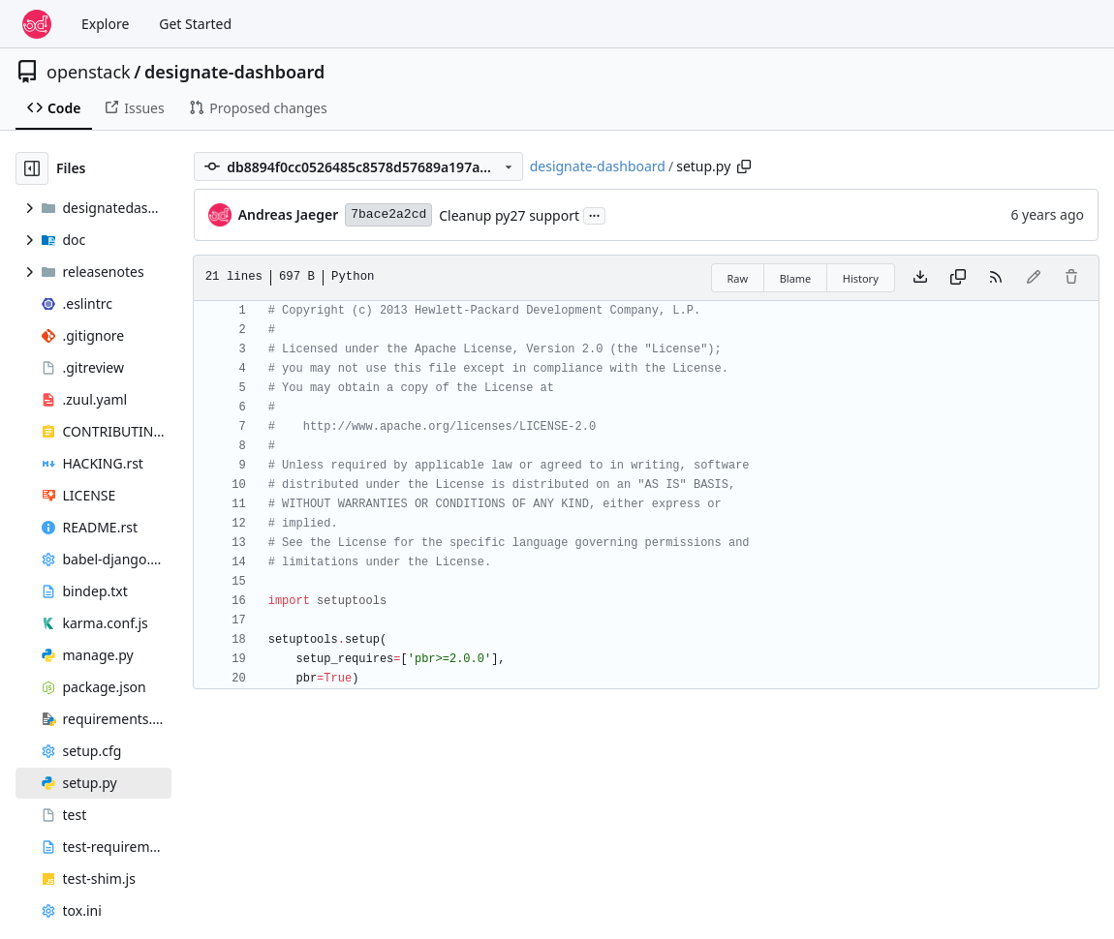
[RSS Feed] (995, 277)
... (595, 214)
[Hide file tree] (31, 168)
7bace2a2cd (388, 214)
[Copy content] (958, 277)
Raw (738, 278)
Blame (796, 278)
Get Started (195, 24)
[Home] (37, 24)
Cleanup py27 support (509, 215)
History (861, 278)
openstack (88, 71)
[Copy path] (744, 166)
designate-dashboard (234, 71)
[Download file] (920, 277)
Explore (105, 24)
